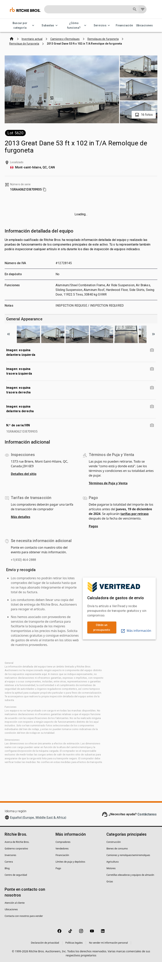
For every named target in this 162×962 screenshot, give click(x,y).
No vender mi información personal (108, 942)
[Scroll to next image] (153, 334)
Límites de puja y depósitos (70, 861)
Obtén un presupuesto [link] (101, 627)
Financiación (124, 25)
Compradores (63, 842)
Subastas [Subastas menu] (50, 25)
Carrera (9, 861)
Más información (136, 630)
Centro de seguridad (16, 875)
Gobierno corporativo (16, 848)
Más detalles (20, 517)
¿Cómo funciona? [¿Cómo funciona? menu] (76, 25)
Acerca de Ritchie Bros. (17, 842)
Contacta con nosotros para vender (24, 916)
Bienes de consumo (117, 848)
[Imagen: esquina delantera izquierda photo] (152, 350)
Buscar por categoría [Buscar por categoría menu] (22, 25)
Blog (7, 868)
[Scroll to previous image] (8, 334)
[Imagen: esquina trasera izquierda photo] (152, 369)
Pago (58, 868)
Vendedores (62, 848)
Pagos (93, 526)
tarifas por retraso (134, 514)
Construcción (113, 842)
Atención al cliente (15, 902)
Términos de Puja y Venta (108, 483)
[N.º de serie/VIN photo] (152, 425)
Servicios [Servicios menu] (102, 25)
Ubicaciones (144, 25)
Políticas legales (74, 942)
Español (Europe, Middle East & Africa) (38, 817)
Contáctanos (147, 814)
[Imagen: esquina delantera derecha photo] (152, 406)
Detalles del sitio (23, 474)
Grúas (109, 881)
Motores (111, 868)
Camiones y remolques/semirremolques (128, 855)
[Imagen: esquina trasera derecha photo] (152, 388)
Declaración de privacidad (45, 942)
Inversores (10, 855)
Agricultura (112, 861)
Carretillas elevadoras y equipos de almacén (130, 875)
